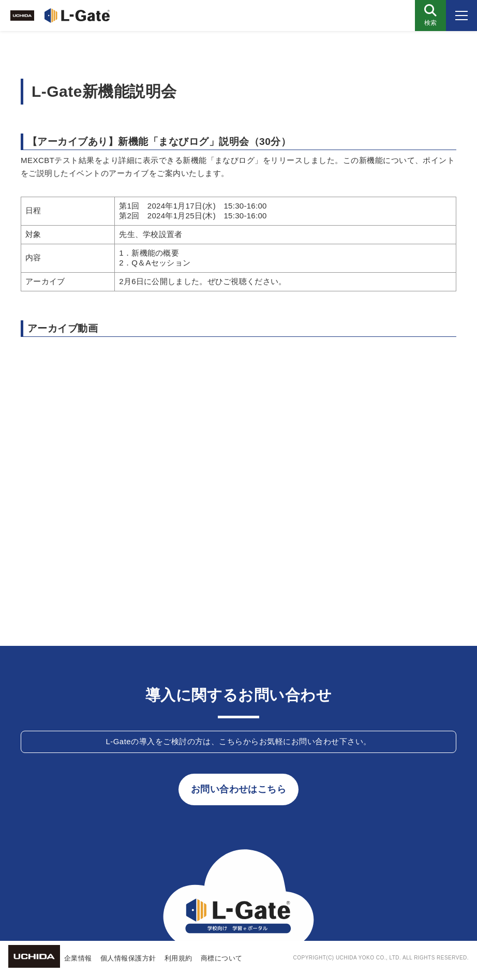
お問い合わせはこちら (239, 789)
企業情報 (78, 958)
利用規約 (178, 958)
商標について (222, 958)
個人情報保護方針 (128, 958)
